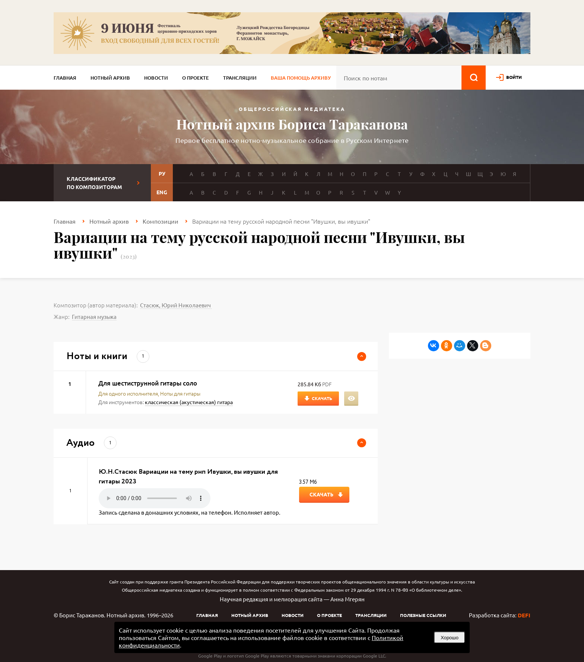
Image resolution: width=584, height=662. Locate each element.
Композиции (160, 221)
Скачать (322, 398)
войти (514, 77)
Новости (156, 77)
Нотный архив (110, 77)
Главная (65, 77)
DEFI (524, 615)
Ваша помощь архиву (301, 77)
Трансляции (240, 77)
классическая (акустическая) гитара (189, 402)
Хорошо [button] (449, 637)
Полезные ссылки (423, 615)
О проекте (195, 77)
